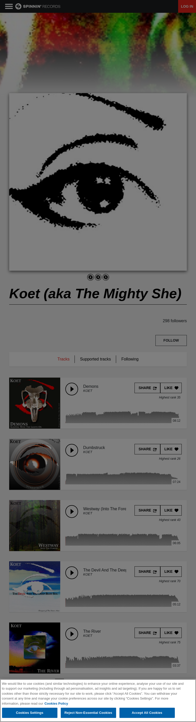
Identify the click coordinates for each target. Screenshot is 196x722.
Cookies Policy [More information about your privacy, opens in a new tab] (56, 703)
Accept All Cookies (147, 713)
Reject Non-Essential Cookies (88, 713)
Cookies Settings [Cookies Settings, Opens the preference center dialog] (29, 713)
